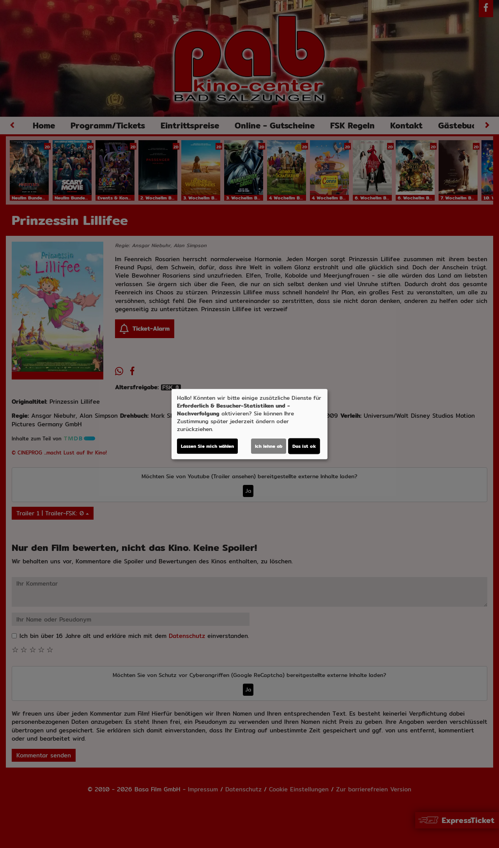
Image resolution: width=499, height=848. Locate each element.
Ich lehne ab (268, 446)
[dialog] (249, 424)
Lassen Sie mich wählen (207, 446)
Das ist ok (304, 446)
